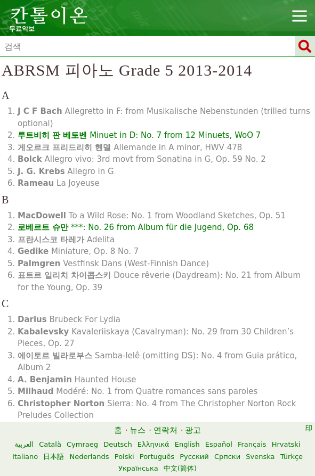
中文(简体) (180, 468)
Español (218, 444)
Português (157, 457)
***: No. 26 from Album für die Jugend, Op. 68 (136, 227)
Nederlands (89, 457)
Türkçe (291, 457)
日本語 (53, 457)
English (187, 444)
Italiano (25, 457)
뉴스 (138, 430)
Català (50, 444)
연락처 (165, 430)
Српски (227, 457)
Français (252, 444)
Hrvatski (286, 444)
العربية (24, 444)
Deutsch (117, 444)
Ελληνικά (153, 444)
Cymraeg (82, 444)
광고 (193, 430)
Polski (124, 457)
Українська (138, 468)
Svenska (260, 457)
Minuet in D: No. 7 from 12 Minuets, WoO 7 (139, 135)
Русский (194, 457)
